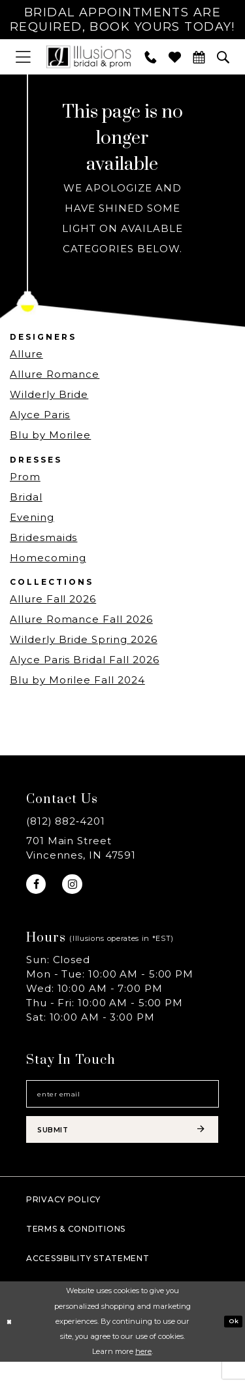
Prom (25, 478)
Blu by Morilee (50, 437)
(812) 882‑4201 (65, 823)
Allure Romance (54, 376)
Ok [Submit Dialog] (232, 1340)
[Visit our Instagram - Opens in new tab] (79, 888)
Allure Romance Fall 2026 (81, 621)
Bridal (26, 499)
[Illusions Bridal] (88, 59)
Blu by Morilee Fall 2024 (77, 682)
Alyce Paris (40, 417)
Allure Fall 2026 (53, 601)
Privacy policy (63, 1220)
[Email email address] (122, 1104)
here (143, 1371)
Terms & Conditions (75, 1249)
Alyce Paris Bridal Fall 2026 (84, 661)
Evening (32, 519)
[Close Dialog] (11, 1342)
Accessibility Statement (88, 1278)
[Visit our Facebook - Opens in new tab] (38, 888)
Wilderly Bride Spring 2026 (83, 641)
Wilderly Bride (49, 397)
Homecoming (48, 559)
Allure (26, 356)
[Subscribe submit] (122, 1147)
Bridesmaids (43, 539)
